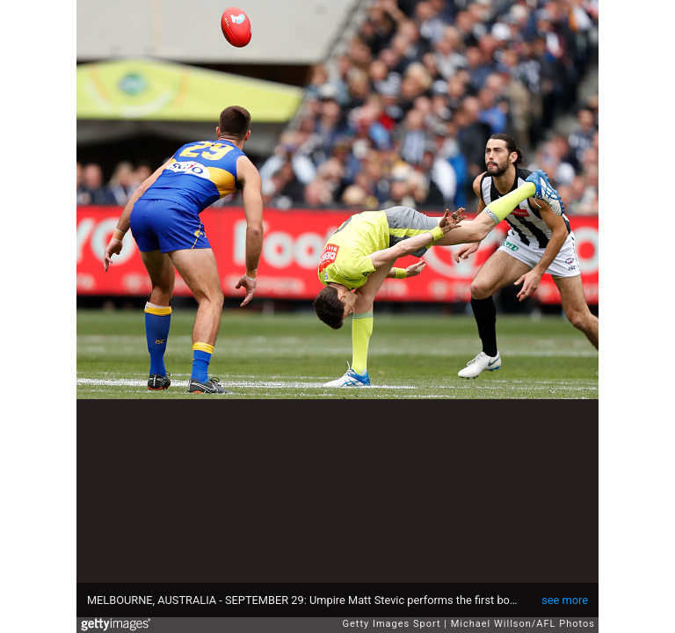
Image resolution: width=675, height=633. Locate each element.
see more (564, 600)
